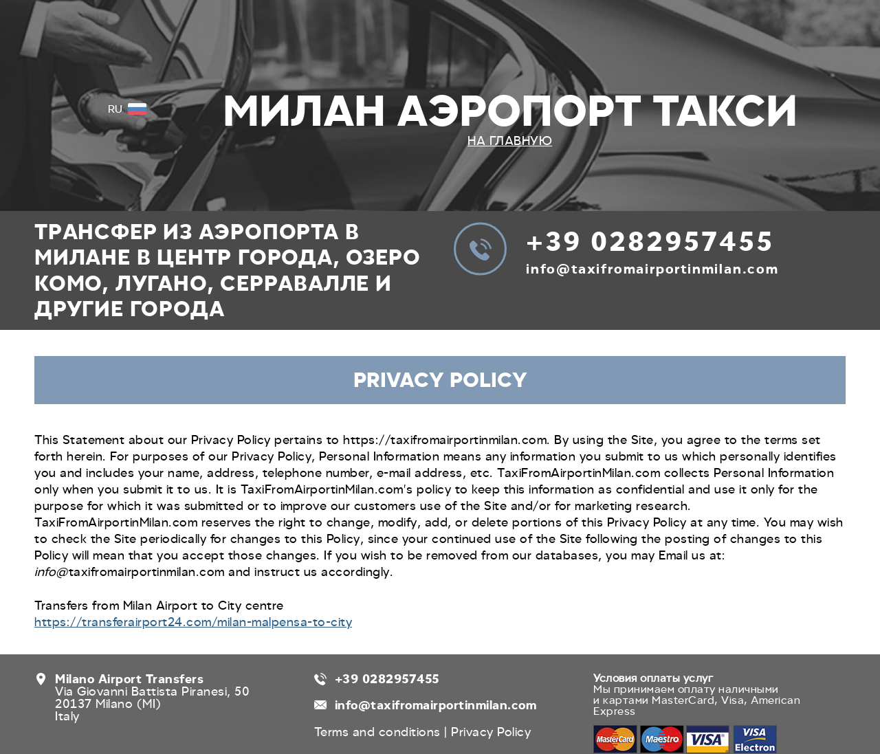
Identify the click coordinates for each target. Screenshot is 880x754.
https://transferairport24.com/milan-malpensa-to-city (193, 622)
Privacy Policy (491, 732)
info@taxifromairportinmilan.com (652, 269)
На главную (510, 141)
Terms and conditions (379, 732)
